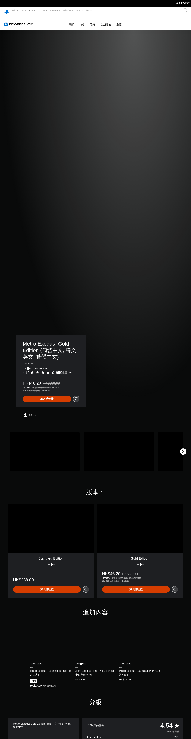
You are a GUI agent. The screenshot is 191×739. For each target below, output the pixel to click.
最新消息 (67, 10)
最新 (71, 21)
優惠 (92, 21)
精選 (81, 21)
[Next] (183, 448)
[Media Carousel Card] (45, 448)
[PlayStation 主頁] (6, 10)
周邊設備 (54, 10)
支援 (87, 10)
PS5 (22, 10)
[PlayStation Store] (19, 20)
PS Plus (41, 10)
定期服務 (106, 21)
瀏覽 (119, 21)
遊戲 (14, 10)
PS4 (31, 10)
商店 (78, 10)
